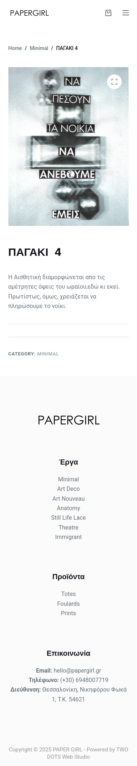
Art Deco (68, 488)
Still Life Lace (68, 517)
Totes (68, 593)
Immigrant (68, 537)
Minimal (48, 354)
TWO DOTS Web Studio (87, 753)
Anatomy (68, 508)
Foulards (68, 603)
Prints (68, 613)
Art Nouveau (68, 498)
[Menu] (125, 12)
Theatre (68, 527)
